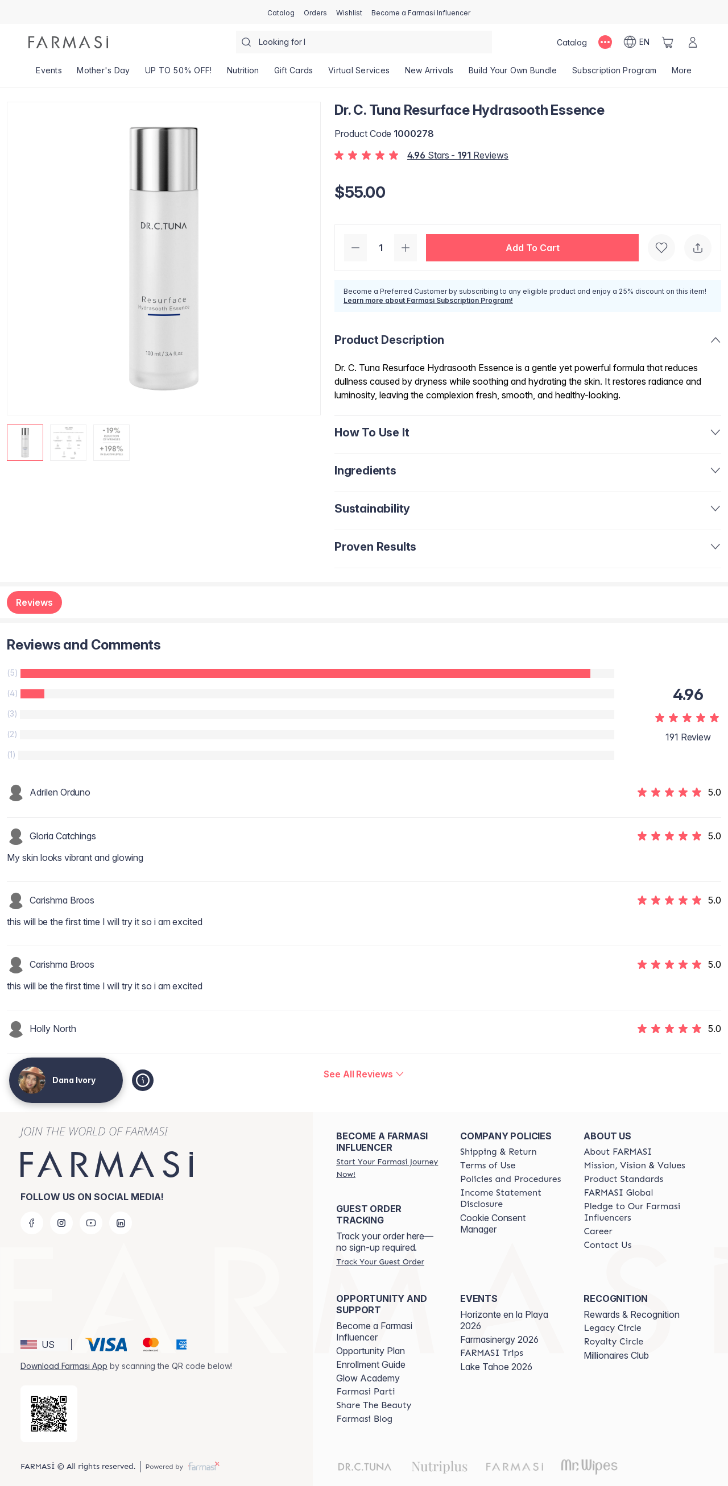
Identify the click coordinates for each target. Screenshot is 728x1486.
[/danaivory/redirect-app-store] (48, 1413)
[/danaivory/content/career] (598, 1231)
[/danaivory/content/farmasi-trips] (491, 1353)
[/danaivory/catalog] (281, 12)
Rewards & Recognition (632, 1314)
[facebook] (31, 1223)
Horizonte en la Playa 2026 (504, 1320)
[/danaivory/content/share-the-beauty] (373, 1405)
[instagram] (61, 1223)
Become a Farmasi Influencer (374, 1331)
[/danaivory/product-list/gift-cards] (294, 74)
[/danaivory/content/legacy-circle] (612, 1328)
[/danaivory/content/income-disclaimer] (512, 1198)
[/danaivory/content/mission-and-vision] (634, 1165)
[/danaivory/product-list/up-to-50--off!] (179, 74)
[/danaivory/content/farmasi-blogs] (364, 1419)
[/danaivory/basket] (668, 42)
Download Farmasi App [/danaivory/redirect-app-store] (63, 1366)
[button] (532, 247)
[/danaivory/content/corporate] (618, 1192)
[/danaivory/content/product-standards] (623, 1179)
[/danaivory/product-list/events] (48, 74)
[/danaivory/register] (315, 12)
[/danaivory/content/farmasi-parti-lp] (365, 1391)
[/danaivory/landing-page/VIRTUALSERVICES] (359, 74)
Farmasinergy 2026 (499, 1339)
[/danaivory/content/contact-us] (607, 1245)
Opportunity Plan (370, 1350)
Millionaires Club (616, 1355)
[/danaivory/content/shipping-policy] (498, 1152)
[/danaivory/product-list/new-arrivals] (429, 74)
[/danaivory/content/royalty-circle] (613, 1341)
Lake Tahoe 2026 (496, 1366)
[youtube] (91, 1223)
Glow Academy (368, 1378)
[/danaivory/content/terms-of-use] (487, 1165)
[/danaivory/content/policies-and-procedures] (510, 1179)
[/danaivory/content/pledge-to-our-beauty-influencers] (635, 1212)
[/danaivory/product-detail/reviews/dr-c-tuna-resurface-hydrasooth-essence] (364, 1074)
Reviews (34, 602)
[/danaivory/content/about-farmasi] (618, 1152)
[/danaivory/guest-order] (380, 1261)
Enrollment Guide (371, 1364)
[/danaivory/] (68, 42)
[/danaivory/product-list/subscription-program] (614, 74)
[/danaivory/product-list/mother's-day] (103, 74)
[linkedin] (120, 1223)
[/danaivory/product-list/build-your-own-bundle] (513, 74)
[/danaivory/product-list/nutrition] (243, 74)
